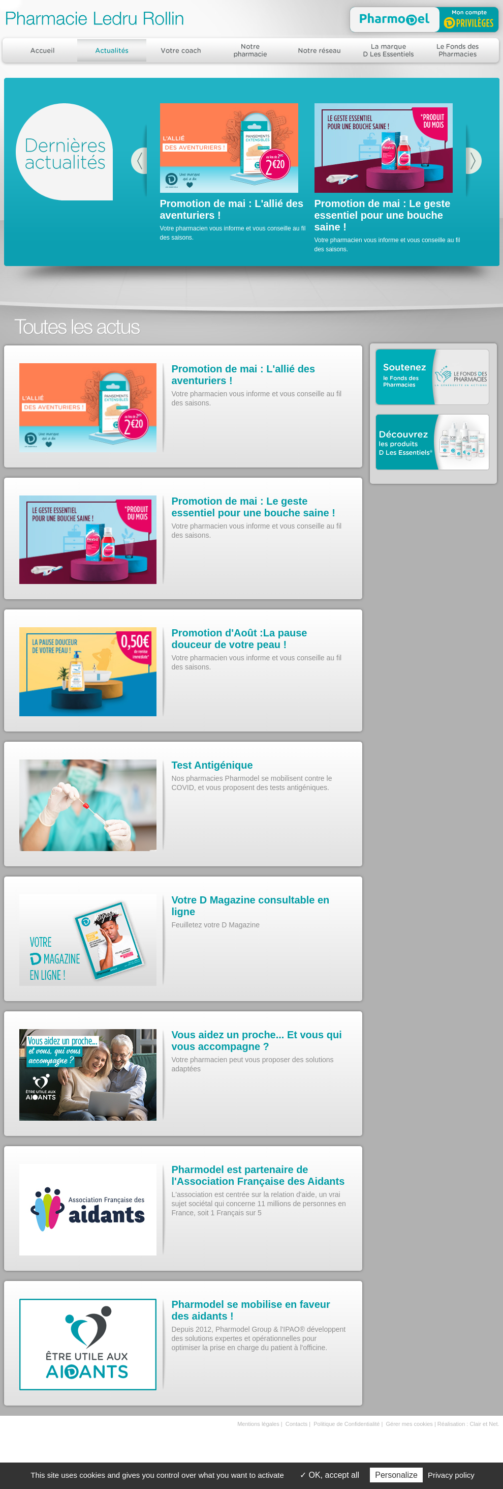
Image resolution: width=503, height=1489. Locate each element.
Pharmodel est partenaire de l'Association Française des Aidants (258, 1175)
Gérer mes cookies (409, 1424)
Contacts (296, 1424)
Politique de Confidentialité (346, 1424)
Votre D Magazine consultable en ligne (251, 905)
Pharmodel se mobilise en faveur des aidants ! (251, 1310)
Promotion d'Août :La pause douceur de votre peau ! (239, 638)
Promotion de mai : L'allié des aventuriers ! (244, 374)
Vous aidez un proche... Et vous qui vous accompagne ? (257, 1040)
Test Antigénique (212, 765)
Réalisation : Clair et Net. (468, 1424)
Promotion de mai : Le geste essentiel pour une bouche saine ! (383, 215)
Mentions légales (258, 1424)
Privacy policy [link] (451, 1475)
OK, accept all (329, 1475)
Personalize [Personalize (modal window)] (396, 1475)
